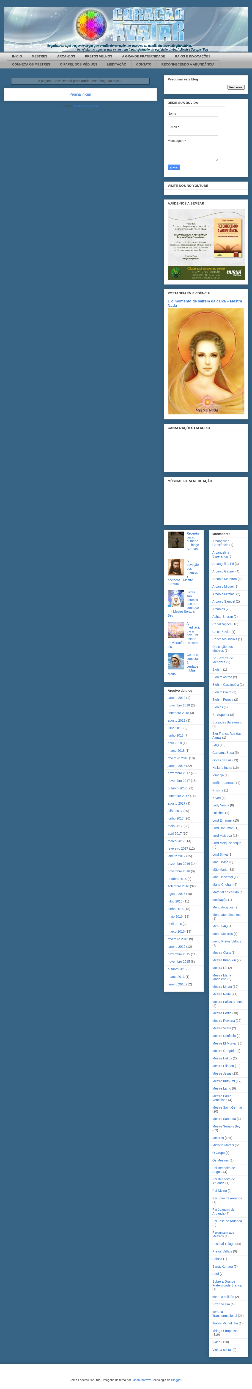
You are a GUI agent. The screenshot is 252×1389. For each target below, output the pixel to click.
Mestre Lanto (221, 1088)
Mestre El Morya (224, 1043)
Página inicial (80, 94)
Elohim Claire (221, 692)
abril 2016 (175, 924)
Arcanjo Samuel (223, 601)
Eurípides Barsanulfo (227, 722)
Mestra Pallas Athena (227, 1002)
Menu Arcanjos (223, 907)
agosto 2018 (176, 720)
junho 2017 (176, 818)
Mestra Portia (221, 1013)
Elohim (217, 669)
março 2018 (176, 750)
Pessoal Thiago (223, 1244)
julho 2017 (175, 811)
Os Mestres (220, 1160)
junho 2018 (176, 735)
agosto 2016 (176, 894)
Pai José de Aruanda (227, 1221)
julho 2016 (175, 901)
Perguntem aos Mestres (223, 1234)
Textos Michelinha (225, 1323)
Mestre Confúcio (224, 1036)
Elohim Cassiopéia (225, 684)
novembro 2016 (179, 871)
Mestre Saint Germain (228, 1107)
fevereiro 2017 (178, 848)
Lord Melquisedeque (226, 843)
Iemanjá (218, 775)
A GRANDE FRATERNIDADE (143, 56)
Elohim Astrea (222, 677)
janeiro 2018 (176, 766)
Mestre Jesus (221, 1073)
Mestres (218, 1138)
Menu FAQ (220, 926)
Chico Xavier (221, 632)
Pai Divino (219, 1191)
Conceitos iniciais (224, 639)
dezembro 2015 (179, 954)
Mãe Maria (219, 869)
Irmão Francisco (223, 783)
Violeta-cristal (222, 1350)
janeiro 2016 (176, 946)
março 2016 (176, 931)
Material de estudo (225, 892)
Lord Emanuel (222, 820)
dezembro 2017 (179, 773)
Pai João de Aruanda (227, 1198)
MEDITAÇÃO (116, 64)
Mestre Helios (222, 1058)
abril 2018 (175, 743)
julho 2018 (175, 728)
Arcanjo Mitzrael (223, 594)
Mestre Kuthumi (223, 1081)
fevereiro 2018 (178, 758)
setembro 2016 (178, 886)
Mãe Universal (222, 877)
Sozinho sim (221, 1304)
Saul (215, 1274)
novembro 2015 (179, 961)
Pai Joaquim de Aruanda (223, 1211)
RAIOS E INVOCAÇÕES (193, 56)
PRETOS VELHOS (98, 56)
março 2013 (176, 977)
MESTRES (39, 56)
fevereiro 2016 (178, 939)
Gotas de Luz (221, 760)
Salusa (217, 1259)
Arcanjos (218, 609)
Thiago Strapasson (225, 1331)
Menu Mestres (222, 934)
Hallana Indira (222, 767)
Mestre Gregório (224, 1051)
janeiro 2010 (176, 984)
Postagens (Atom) (86, 106)
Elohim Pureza (222, 699)
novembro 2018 (179, 705)
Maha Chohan (222, 884)
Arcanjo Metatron (224, 579)
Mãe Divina (220, 862)
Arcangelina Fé (223, 564)
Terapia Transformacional (224, 1314)
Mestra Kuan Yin (224, 960)
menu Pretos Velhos (226, 941)
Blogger (176, 1380)
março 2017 (176, 841)
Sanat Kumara (222, 1266)
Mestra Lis (219, 968)
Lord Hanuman (223, 828)
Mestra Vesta (221, 1028)
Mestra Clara (221, 952)
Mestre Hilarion (223, 1066)
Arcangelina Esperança (220, 554)
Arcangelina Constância (220, 543)
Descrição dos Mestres (222, 648)
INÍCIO (17, 56)
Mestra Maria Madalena (221, 977)
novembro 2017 (179, 781)
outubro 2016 (177, 879)
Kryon (216, 798)
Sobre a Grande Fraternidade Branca (227, 1283)
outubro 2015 (177, 969)
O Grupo (218, 1153)
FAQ (215, 745)
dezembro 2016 (179, 863)
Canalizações (222, 624)
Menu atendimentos (226, 915)
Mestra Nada (221, 994)
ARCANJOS (66, 56)
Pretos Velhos (222, 1251)
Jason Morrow (141, 1380)
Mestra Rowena (223, 1020)
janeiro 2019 (176, 698)
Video (216, 1342)
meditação (219, 900)
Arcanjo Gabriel (223, 571)
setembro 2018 (178, 713)
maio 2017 (175, 826)
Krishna (217, 790)
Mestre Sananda (224, 1119)
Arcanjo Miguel (223, 586)
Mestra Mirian (222, 986)
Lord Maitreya (222, 835)
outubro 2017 (177, 788)
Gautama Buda (223, 752)
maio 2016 (175, 916)
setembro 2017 (178, 796)
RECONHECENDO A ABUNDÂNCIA (187, 64)
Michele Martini (223, 1145)
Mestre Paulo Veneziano (221, 1098)
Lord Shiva (220, 854)
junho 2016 (176, 909)
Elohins (217, 707)
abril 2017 (175, 833)
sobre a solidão (223, 1297)
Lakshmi (218, 813)
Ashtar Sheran (222, 616)
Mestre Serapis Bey (226, 1126)
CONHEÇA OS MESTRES (31, 64)
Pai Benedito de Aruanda (223, 1181)
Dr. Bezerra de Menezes (222, 660)
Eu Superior (220, 715)
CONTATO (144, 64)
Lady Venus (220, 805)
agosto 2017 (176, 803)
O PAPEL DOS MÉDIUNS (78, 64)
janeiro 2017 (176, 856)
